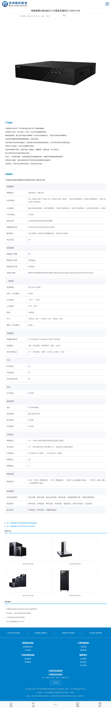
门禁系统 (83, 647)
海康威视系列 (28, 647)
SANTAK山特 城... (29, 595)
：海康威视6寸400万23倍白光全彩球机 (19, 526)
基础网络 (27, 659)
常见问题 (83, 665)
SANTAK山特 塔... (29, 564)
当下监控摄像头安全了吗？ (16, 621)
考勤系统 (83, 650)
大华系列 (27, 650)
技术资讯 (83, 662)
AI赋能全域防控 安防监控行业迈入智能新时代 (22, 609)
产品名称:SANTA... (75, 564)
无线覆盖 (27, 662)
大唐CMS (80, 696)
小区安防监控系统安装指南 (16, 617)
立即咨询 (56, 683)
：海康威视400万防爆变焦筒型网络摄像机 (20, 523)
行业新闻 (83, 659)
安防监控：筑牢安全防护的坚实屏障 (19, 613)
